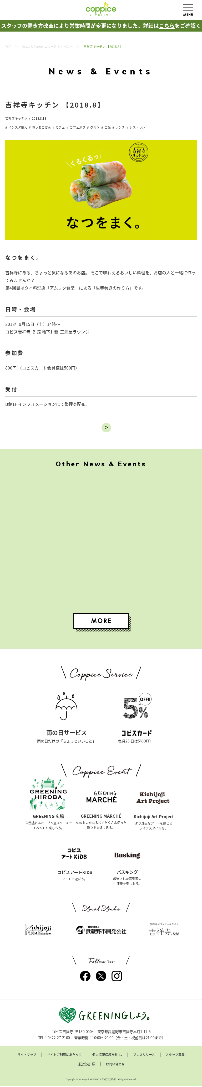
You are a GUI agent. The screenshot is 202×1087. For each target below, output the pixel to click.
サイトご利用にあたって (64, 1056)
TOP (8, 46)
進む (106, 427)
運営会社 (84, 1065)
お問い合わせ (115, 1065)
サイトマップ (26, 1056)
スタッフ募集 (175, 1056)
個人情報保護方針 (105, 1056)
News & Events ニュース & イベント (47, 46)
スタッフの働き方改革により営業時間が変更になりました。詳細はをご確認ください (101, 31)
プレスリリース (144, 1056)
